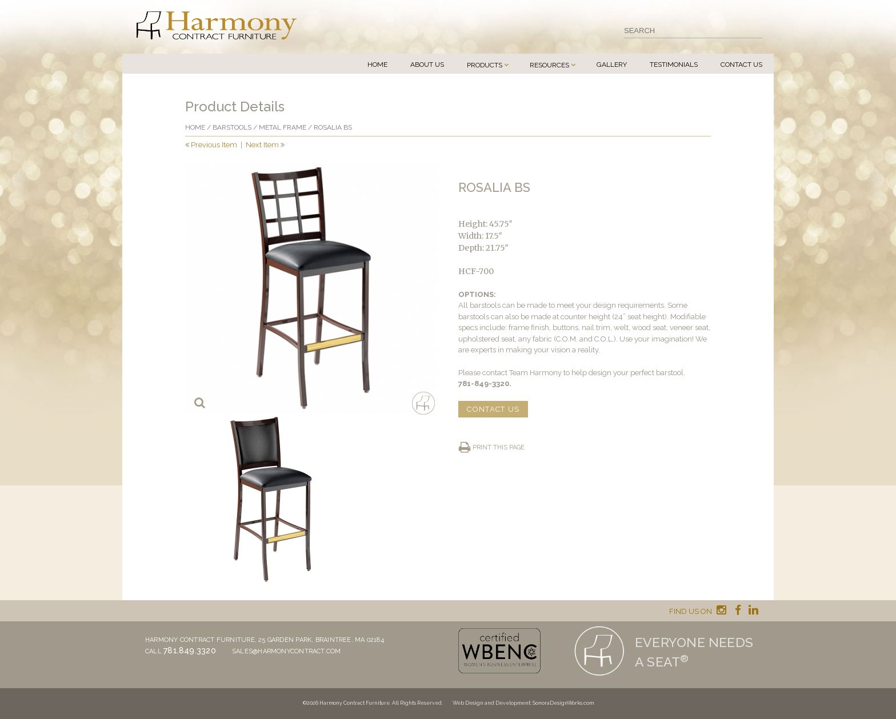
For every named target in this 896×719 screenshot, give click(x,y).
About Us (427, 65)
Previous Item (214, 144)
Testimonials (674, 65)
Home (377, 65)
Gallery (612, 65)
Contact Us (741, 65)
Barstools (232, 127)
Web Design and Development (491, 703)
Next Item (262, 144)
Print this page (499, 447)
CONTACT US (493, 409)
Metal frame (282, 127)
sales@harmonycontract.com (286, 651)
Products (484, 65)
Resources (549, 65)
